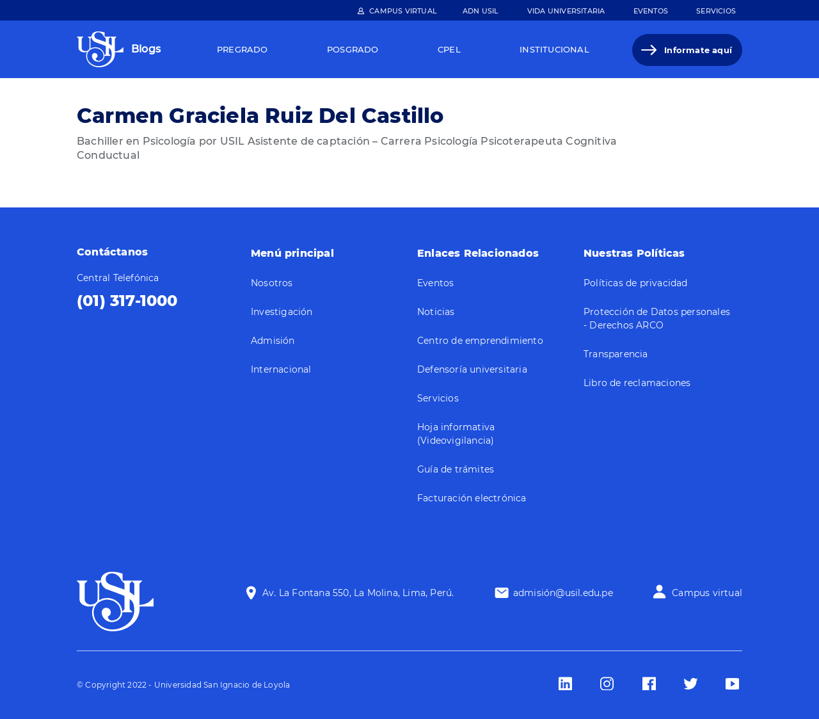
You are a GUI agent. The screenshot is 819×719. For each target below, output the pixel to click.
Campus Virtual (403, 10)
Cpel (449, 49)
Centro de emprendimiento (480, 340)
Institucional (554, 49)
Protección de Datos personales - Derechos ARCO (657, 318)
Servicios (716, 10)
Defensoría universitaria (472, 369)
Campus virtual (707, 593)
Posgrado (353, 49)
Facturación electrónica (472, 498)
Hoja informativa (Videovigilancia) (456, 433)
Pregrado (242, 49)
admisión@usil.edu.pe (563, 593)
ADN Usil (481, 10)
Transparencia (616, 354)
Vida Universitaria (566, 10)
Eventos (650, 10)
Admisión (273, 340)
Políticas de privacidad (636, 283)
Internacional (281, 369)
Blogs (146, 49)
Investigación (282, 312)
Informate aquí (698, 50)
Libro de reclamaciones (637, 383)
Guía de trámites (455, 469)
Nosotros (272, 283)
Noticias (436, 312)
